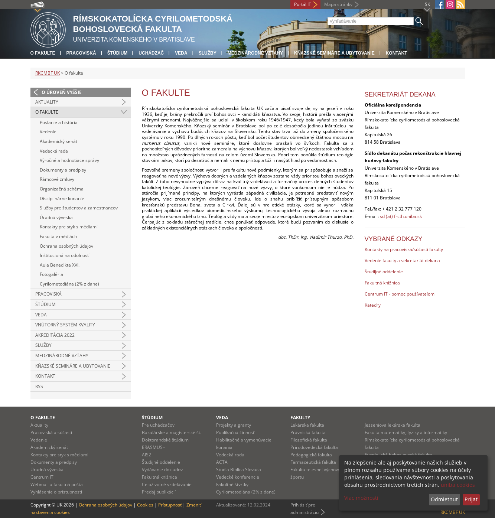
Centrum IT (41, 477)
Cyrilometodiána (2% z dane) (69, 284)
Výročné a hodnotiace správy (69, 160)
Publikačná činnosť (235, 432)
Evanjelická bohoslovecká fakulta (398, 455)
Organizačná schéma (62, 189)
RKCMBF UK (47, 73)
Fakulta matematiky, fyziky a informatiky (406, 432)
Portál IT (302, 4)
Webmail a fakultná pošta (56, 484)
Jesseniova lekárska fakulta (392, 425)
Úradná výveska (56, 217)
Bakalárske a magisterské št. (171, 432)
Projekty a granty (233, 425)
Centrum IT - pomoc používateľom (399, 294)
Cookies (145, 505)
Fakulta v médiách (58, 236)
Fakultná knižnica (382, 283)
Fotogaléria (51, 274)
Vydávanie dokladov (162, 469)
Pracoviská (81, 53)
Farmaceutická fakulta (313, 462)
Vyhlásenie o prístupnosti (56, 492)
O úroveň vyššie (62, 92)
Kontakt (396, 53)
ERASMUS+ (153, 447)
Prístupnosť (170, 505)
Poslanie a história (59, 122)
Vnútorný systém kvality (65, 325)
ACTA (222, 462)
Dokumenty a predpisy (63, 170)
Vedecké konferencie (237, 477)
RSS (39, 386)
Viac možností (361, 497)
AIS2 (146, 455)
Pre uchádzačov (158, 425)
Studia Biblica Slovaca (238, 469)
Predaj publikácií (159, 492)
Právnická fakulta (308, 432)
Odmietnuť (444, 499)
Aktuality (46, 102)
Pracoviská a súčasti (51, 432)
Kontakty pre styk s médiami (69, 227)
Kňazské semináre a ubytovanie (334, 53)
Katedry (373, 305)
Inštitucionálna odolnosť (64, 255)
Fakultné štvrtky (232, 484)
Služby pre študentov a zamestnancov (79, 208)
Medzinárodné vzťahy (255, 53)
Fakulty (300, 417)
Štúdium (117, 53)
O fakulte (42, 53)
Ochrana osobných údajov (66, 246)
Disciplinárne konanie (62, 198)
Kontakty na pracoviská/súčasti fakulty (404, 249)
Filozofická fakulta (308, 440)
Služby (207, 53)
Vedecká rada (54, 151)
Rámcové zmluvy (57, 179)
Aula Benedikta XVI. (59, 265)
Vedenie (48, 131)
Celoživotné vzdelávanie (167, 484)
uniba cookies (458, 484)
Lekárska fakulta (307, 425)
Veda (181, 53)
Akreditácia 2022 (55, 335)
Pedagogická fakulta (311, 455)
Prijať (471, 499)
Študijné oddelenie (384, 271)
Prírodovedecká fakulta (314, 447)
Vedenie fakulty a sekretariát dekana (402, 260)
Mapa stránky (338, 4)
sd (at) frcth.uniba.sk (401, 216)
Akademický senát (58, 141)
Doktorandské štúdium (165, 440)
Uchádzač (151, 53)
